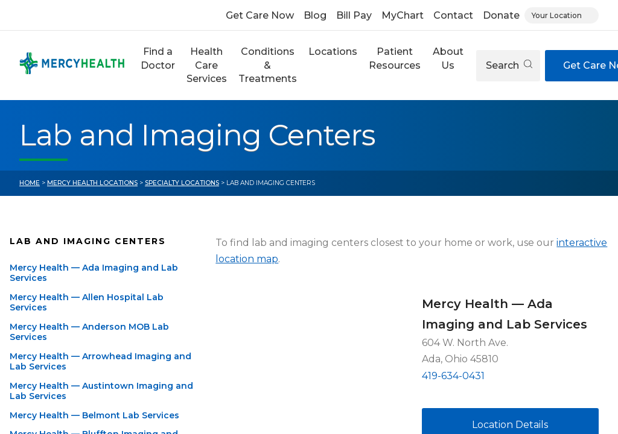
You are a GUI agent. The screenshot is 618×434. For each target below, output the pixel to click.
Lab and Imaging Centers (88, 241)
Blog (315, 15)
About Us (448, 58)
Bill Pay (354, 15)
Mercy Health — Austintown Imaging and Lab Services (101, 391)
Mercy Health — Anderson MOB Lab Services (89, 332)
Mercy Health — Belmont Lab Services (94, 415)
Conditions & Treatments (267, 65)
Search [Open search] (509, 65)
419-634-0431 (453, 376)
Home (29, 183)
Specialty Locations (182, 183)
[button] (157, 65)
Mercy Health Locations (92, 183)
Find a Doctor (158, 58)
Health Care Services (206, 65)
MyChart (402, 15)
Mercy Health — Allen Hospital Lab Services (87, 302)
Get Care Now (260, 15)
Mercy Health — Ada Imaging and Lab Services (94, 273)
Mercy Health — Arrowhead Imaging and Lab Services (100, 362)
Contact (453, 15)
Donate (501, 15)
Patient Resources (395, 58)
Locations (332, 51)
